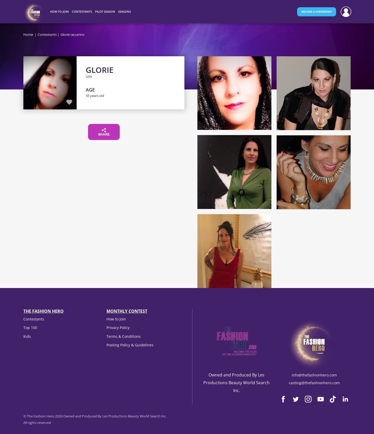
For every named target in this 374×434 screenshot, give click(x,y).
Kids (27, 336)
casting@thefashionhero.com (314, 382)
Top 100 (30, 327)
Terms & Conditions (123, 336)
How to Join (116, 319)
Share (104, 132)
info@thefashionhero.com (314, 375)
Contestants (47, 34)
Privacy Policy (118, 327)
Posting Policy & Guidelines (129, 344)
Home (28, 34)
